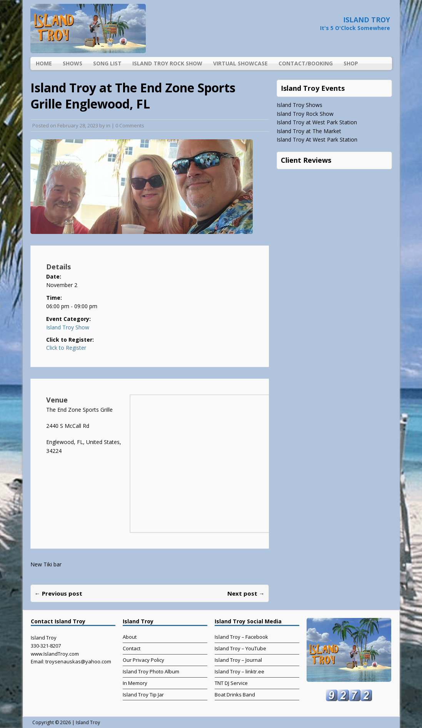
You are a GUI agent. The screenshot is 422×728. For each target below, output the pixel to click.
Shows (72, 63)
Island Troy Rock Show (167, 63)
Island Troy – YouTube (240, 648)
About (130, 636)
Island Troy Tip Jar (143, 694)
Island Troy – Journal (238, 659)
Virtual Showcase (240, 63)
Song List (107, 63)
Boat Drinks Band (235, 694)
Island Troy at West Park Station (317, 122)
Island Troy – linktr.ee (239, 671)
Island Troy (88, 722)
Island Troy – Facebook (241, 636)
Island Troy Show (67, 327)
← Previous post (58, 593)
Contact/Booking (306, 63)
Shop (351, 63)
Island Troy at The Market (309, 131)
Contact (131, 648)
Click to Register (66, 347)
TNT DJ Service (231, 683)
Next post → (246, 593)
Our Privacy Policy (143, 659)
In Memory (135, 683)
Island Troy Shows (299, 105)
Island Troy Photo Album (151, 671)
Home (44, 63)
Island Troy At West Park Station (317, 139)
